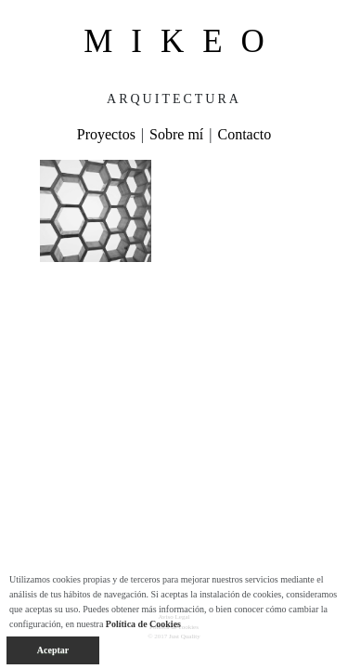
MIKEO (183, 41)
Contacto (244, 134)
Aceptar (53, 650)
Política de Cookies (143, 624)
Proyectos (106, 134)
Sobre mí (176, 134)
